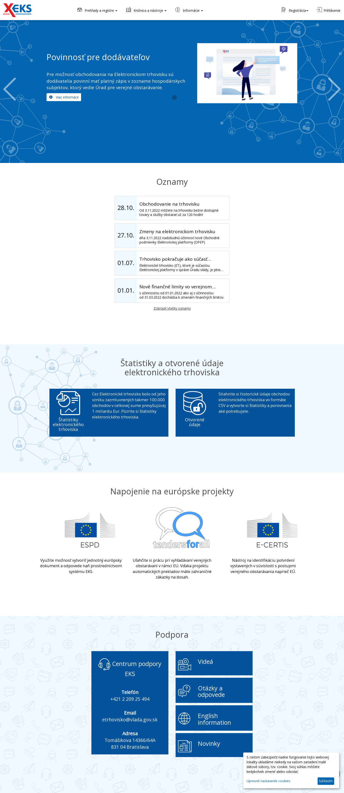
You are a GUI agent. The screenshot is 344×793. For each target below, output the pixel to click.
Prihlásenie (328, 10)
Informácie (189, 10)
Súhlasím (326, 781)
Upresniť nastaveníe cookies (268, 781)
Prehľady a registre (97, 10)
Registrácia (295, 10)
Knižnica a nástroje (145, 10)
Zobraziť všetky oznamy (172, 308)
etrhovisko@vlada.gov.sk (130, 719)
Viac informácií (63, 97)
